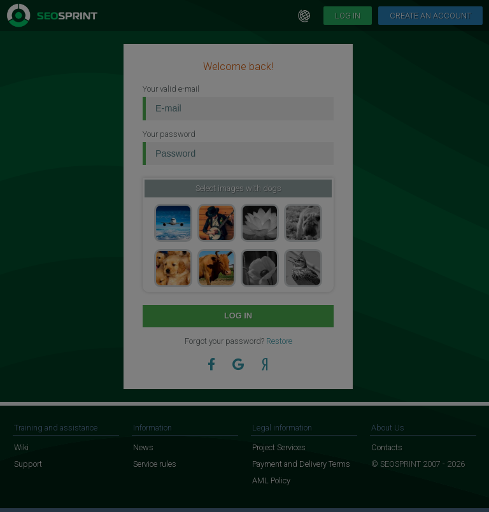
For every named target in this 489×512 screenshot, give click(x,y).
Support (28, 464)
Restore (279, 341)
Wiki (21, 447)
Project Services (279, 447)
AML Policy (271, 480)
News (143, 447)
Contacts (386, 447)
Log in (347, 15)
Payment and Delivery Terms (301, 464)
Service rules (154, 464)
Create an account (430, 15)
